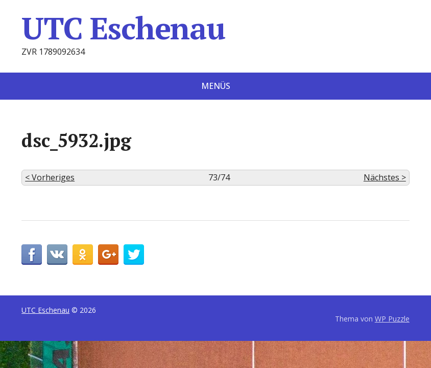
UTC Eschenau (123, 28)
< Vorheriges (50, 177)
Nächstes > (385, 177)
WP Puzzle (392, 319)
